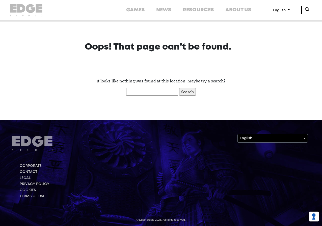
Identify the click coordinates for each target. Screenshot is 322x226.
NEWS (163, 10)
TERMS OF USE (32, 196)
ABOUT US (238, 10)
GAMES (135, 10)
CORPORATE (31, 165)
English (280, 10)
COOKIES (28, 190)
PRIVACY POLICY (34, 184)
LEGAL (25, 177)
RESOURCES (198, 10)
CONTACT (28, 171)
